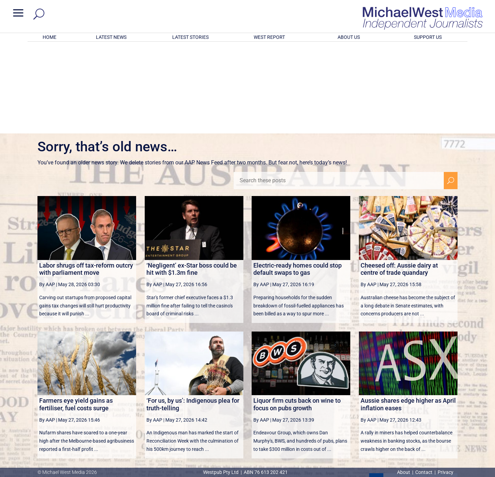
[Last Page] (450, 390)
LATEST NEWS (111, 37)
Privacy (445, 472)
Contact (423, 472)
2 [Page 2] (390, 390)
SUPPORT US (428, 37)
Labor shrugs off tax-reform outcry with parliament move (86, 179)
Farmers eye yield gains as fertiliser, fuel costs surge (76, 314)
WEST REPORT (269, 37)
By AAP (47, 194)
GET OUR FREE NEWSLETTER (247, 433)
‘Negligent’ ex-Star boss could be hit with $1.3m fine (191, 179)
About (404, 472)
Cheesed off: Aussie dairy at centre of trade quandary (399, 179)
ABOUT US (349, 37)
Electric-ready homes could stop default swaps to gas (297, 179)
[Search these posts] (339, 90)
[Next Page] (434, 390)
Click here (276, 444)
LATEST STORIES (190, 37)
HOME (49, 37)
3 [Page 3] (405, 390)
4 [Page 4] (420, 390)
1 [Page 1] (376, 390)
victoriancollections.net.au (274, 407)
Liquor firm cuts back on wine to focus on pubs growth (297, 314)
